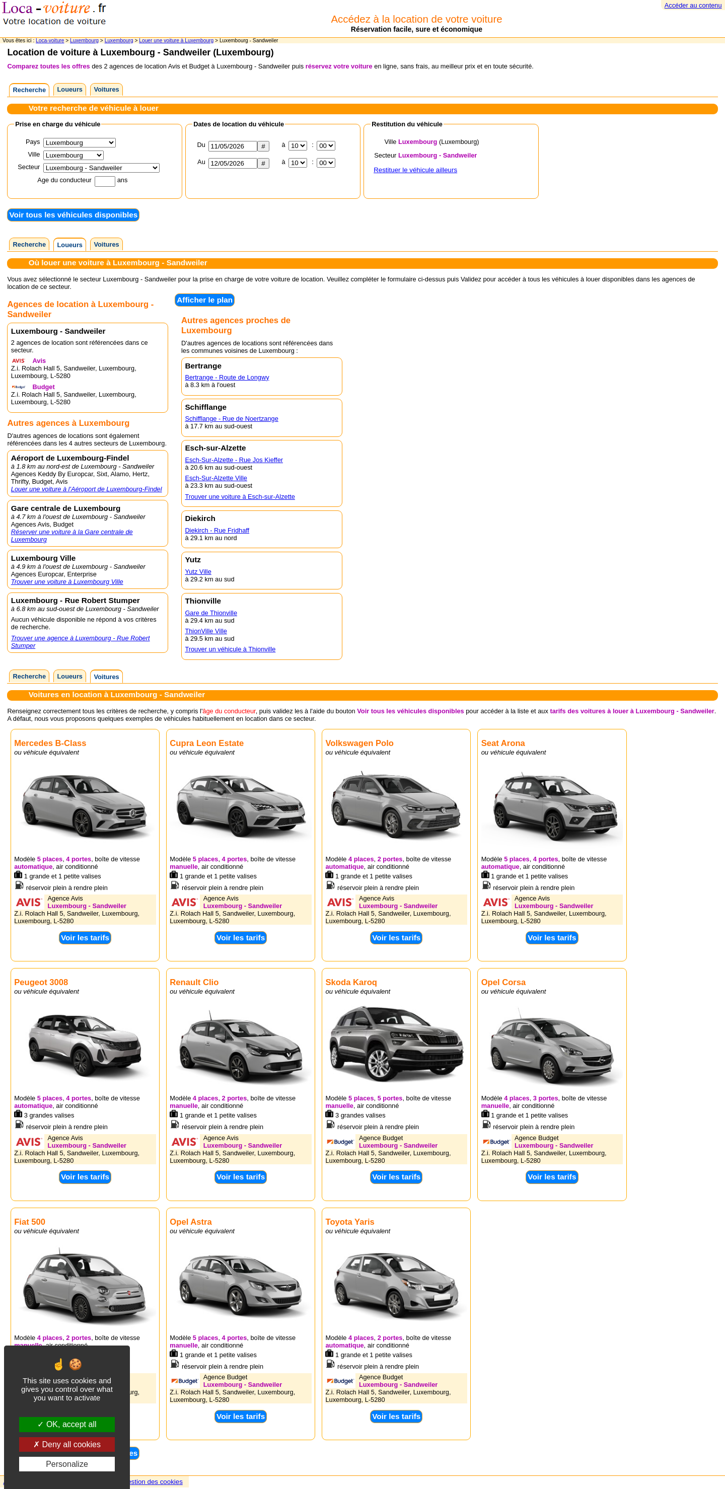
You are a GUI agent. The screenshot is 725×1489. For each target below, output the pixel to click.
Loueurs (70, 89)
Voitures (106, 89)
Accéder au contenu (693, 5)
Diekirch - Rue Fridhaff (217, 530)
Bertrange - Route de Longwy (227, 377)
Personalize (67, 1464)
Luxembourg (84, 40)
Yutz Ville (198, 571)
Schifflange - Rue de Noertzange (231, 418)
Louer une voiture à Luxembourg (176, 40)
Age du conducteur (64, 180)
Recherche (29, 90)
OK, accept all (66, 1424)
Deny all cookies (67, 1444)
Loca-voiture (50, 40)
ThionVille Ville (206, 631)
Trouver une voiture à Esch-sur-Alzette (240, 496)
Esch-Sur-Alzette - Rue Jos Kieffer (234, 460)
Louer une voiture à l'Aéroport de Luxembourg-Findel (86, 489)
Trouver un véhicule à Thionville (230, 649)
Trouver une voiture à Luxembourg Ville (67, 581)
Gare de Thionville (211, 613)
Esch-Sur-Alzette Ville (216, 478)
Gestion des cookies (152, 1481)
